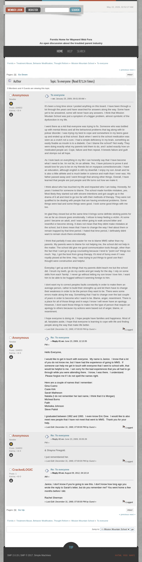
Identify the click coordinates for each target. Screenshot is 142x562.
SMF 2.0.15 (13, 555)
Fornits (71, 25)
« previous (124, 69)
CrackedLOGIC (22, 469)
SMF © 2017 (26, 555)
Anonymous (20, 95)
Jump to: (96, 529)
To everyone (58, 95)
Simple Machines (42, 555)
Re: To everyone (60, 337)
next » (133, 69)
